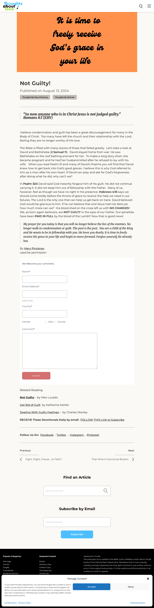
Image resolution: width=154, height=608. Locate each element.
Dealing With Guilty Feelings (39, 412)
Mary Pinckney (34, 248)
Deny (131, 586)
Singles (6, 567)
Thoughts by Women (64, 97)
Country (27, 306)
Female (59, 321)
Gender (26, 321)
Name (26, 271)
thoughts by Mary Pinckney (35, 97)
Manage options (137, 602)
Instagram (77, 435)
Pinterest (93, 435)
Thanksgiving (45, 570)
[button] (147, 578)
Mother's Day (45, 564)
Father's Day (45, 567)
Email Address (30, 286)
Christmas (44, 573)
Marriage (7, 561)
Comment (28, 329)
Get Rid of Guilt (30, 405)
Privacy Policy (24, 602)
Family (6, 564)
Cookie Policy (11, 602)
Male (49, 321)
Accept (92, 586)
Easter (42, 561)
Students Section (10, 573)
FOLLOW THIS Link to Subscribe (102, 420)
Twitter (62, 435)
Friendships (8, 570)
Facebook (47, 435)
